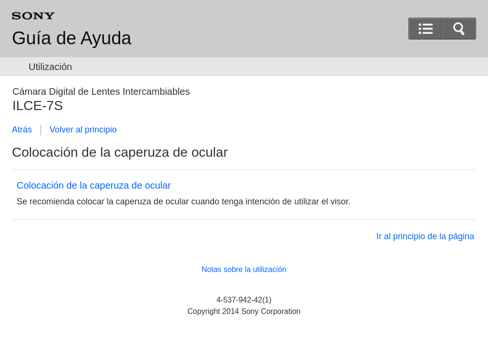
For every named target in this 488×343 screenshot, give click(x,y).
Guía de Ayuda (72, 38)
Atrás (22, 129)
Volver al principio (83, 129)
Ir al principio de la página (425, 236)
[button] (459, 28)
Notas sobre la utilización (244, 269)
